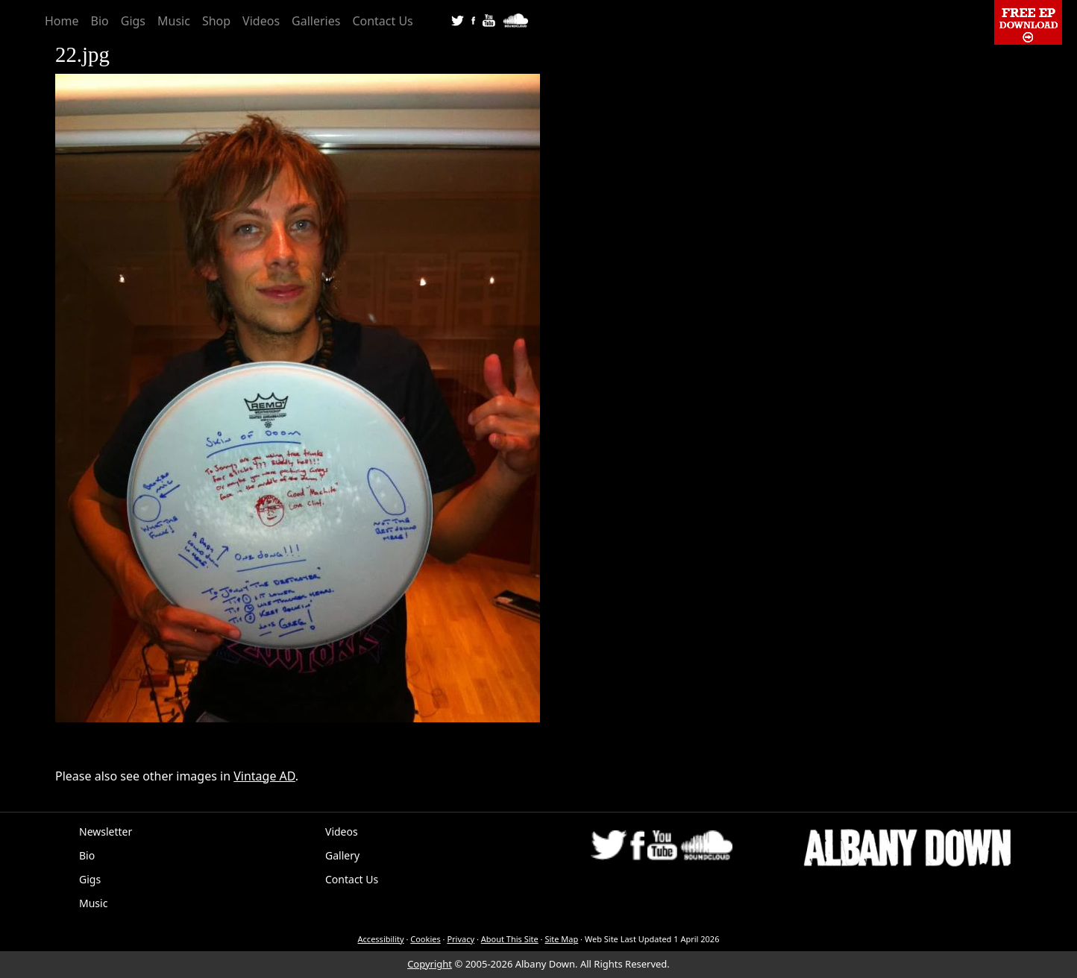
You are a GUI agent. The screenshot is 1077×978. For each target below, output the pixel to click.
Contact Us (382, 21)
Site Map (561, 938)
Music (173, 21)
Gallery (342, 855)
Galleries (316, 21)
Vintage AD (264, 776)
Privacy (460, 938)
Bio (100, 21)
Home (62, 21)
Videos (261, 21)
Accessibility (381, 938)
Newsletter (105, 831)
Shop (216, 21)
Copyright (429, 964)
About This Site (509, 938)
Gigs (133, 21)
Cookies (425, 938)
